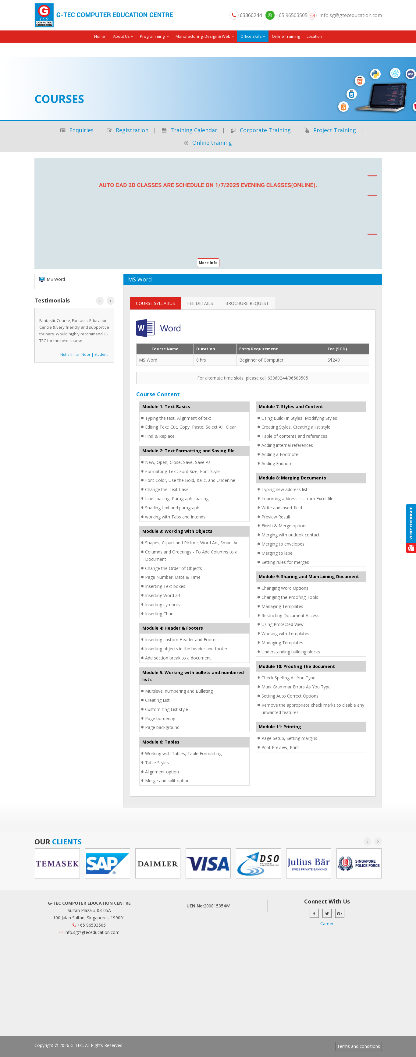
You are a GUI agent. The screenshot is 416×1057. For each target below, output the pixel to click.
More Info (208, 262)
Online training (208, 142)
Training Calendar (189, 130)
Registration (127, 130)
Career (326, 923)
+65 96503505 (286, 15)
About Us (123, 36)
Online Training (286, 36)
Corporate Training (261, 130)
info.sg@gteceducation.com (350, 15)
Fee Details (200, 303)
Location (314, 36)
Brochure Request (247, 303)
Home (99, 36)
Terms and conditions (358, 1046)
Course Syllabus (155, 303)
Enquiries (77, 130)
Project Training (330, 130)
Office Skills (252, 36)
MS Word (148, 360)
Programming (154, 36)
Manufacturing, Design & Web (205, 36)
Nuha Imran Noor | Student (84, 354)
